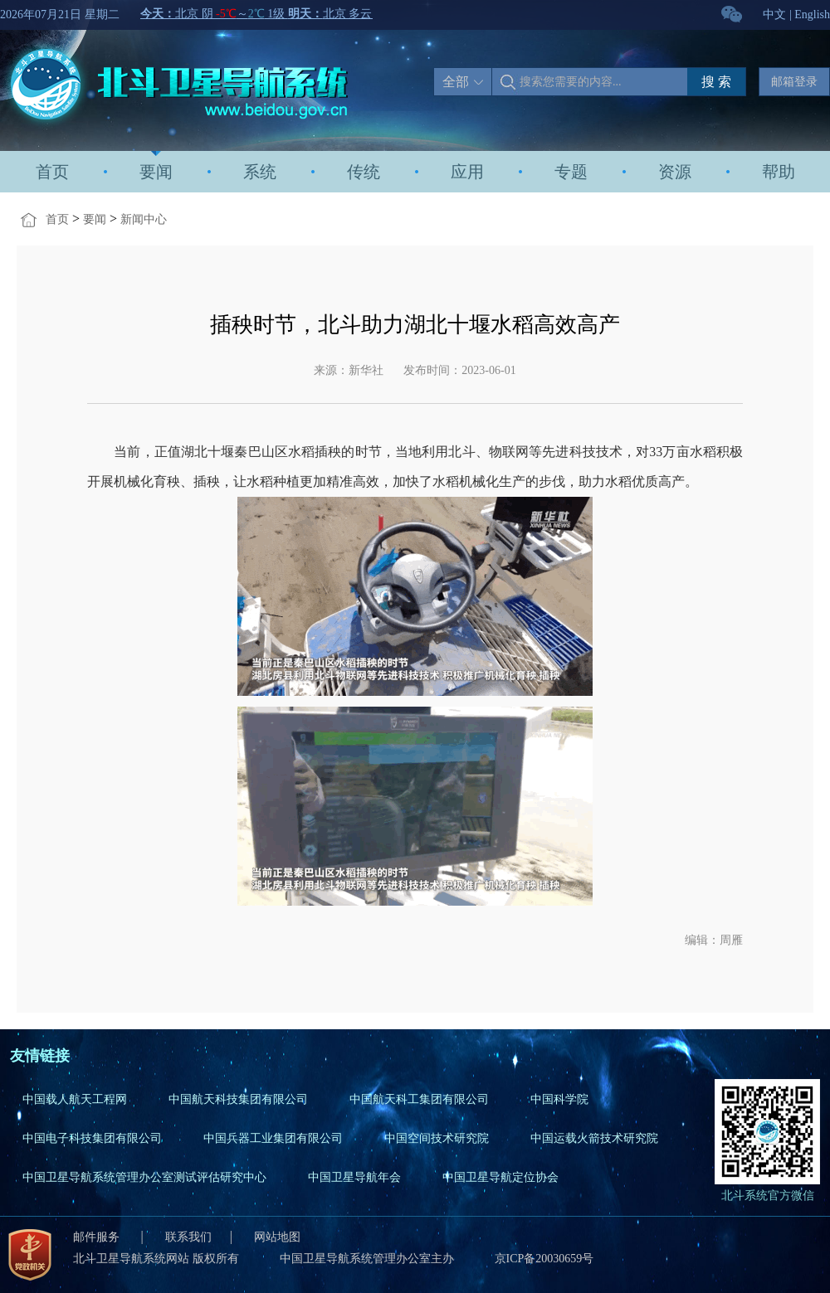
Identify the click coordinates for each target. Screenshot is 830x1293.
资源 (674, 172)
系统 (259, 172)
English (812, 14)
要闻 (156, 172)
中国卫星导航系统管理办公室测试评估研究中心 (144, 1177)
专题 (571, 172)
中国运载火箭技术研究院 (594, 1138)
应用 (467, 172)
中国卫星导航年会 (354, 1177)
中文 (774, 14)
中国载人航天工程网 (74, 1099)
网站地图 (277, 1237)
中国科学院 (559, 1099)
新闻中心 (143, 219)
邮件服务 (98, 1237)
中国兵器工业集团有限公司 (273, 1138)
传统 (363, 172)
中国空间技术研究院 (436, 1138)
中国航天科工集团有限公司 (419, 1099)
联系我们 (188, 1237)
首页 (52, 172)
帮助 (778, 172)
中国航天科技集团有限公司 (238, 1099)
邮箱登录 (794, 81)
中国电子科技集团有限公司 (92, 1138)
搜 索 (716, 82)
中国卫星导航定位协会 (500, 1177)
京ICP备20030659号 (544, 1258)
